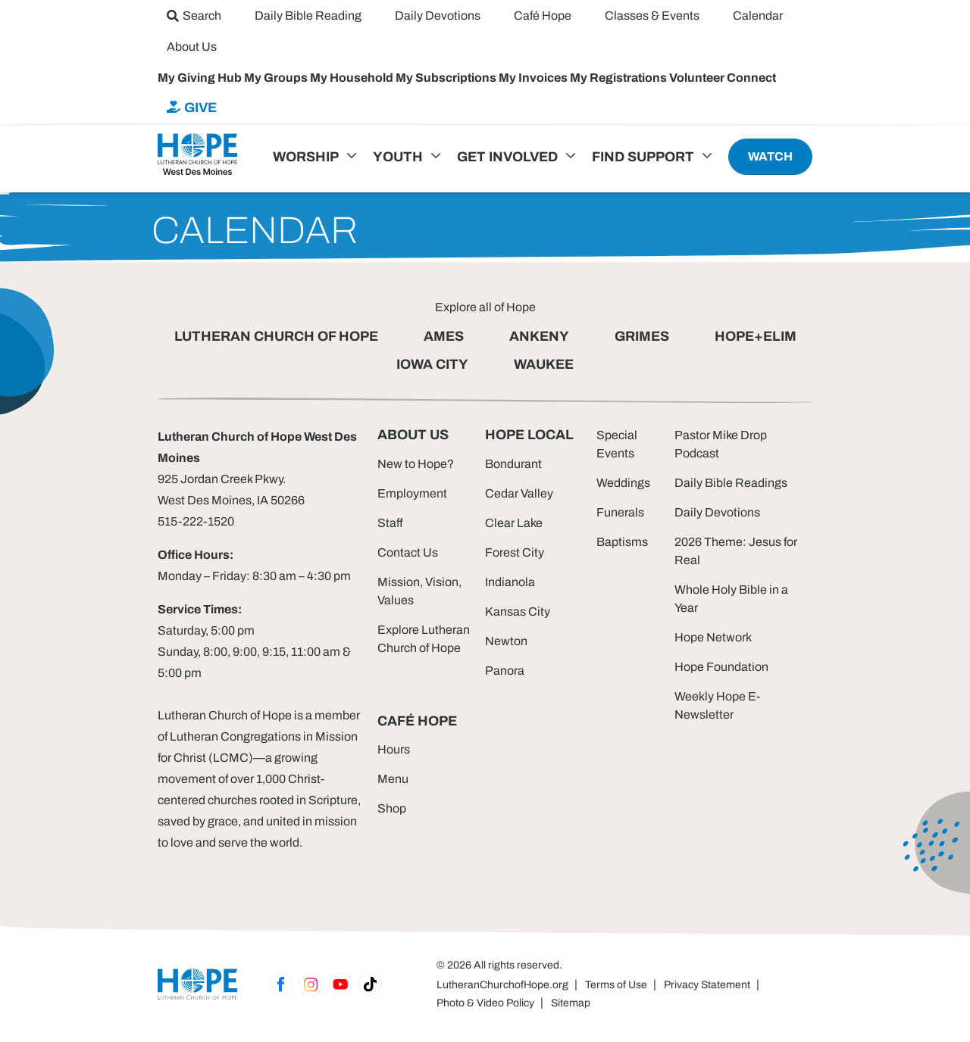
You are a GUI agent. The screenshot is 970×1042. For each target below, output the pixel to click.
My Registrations (619, 77)
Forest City (514, 552)
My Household (353, 77)
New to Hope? (415, 463)
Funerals (620, 512)
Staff (390, 522)
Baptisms (622, 541)
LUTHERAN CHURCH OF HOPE (276, 336)
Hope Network (713, 637)
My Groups (277, 77)
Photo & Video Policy (485, 1003)
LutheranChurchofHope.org (502, 985)
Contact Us (407, 552)
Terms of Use (616, 985)
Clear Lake (514, 522)
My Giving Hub (201, 77)
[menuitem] (194, 15)
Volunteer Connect (722, 77)
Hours (393, 749)
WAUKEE (544, 364)
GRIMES (642, 336)
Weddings (623, 482)
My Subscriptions (447, 77)
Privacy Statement (707, 985)
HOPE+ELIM (755, 336)
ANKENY (539, 336)
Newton (506, 641)
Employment (412, 493)
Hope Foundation (721, 666)
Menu (392, 778)
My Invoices (534, 77)
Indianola (510, 582)
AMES (444, 336)
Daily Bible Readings (730, 482)
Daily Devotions (717, 512)
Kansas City (517, 611)
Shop (391, 808)
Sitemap (570, 1003)
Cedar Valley (519, 493)
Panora (504, 670)
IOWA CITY (432, 364)
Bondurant (513, 463)
